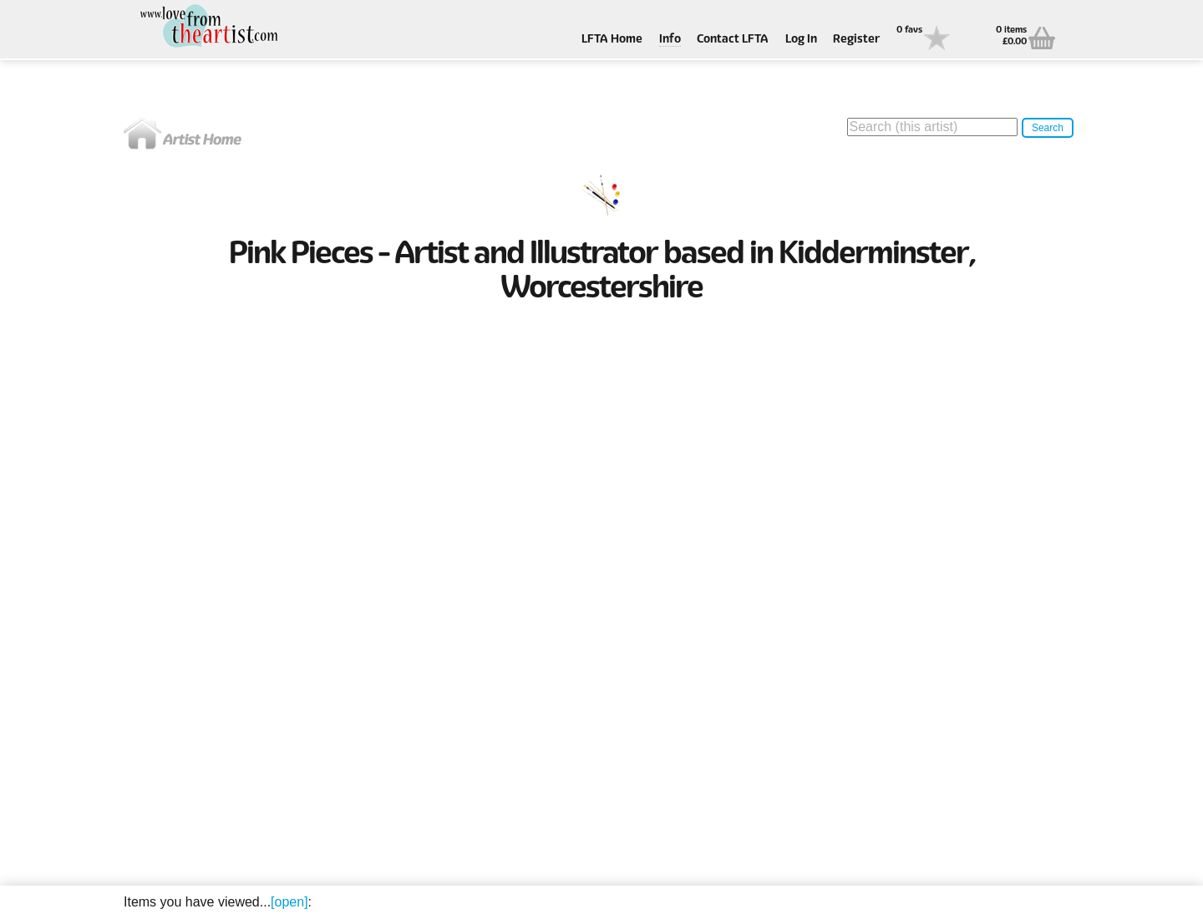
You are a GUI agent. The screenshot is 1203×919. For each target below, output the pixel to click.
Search (1047, 128)
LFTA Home (611, 39)
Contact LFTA (733, 39)
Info (670, 39)
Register (856, 39)
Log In (801, 39)
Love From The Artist (207, 27)
